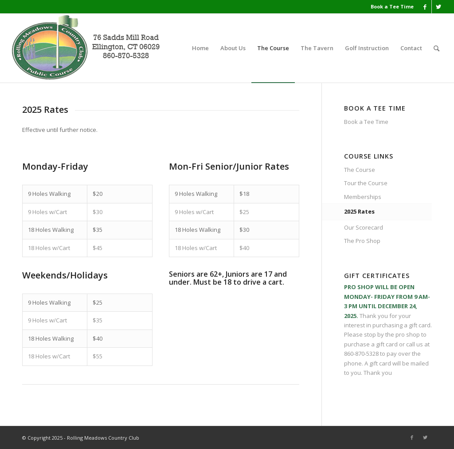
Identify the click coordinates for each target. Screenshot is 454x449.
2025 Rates (359, 211)
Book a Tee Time (392, 6)
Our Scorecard (363, 227)
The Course (359, 170)
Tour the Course (365, 183)
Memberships (362, 197)
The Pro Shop (362, 241)
